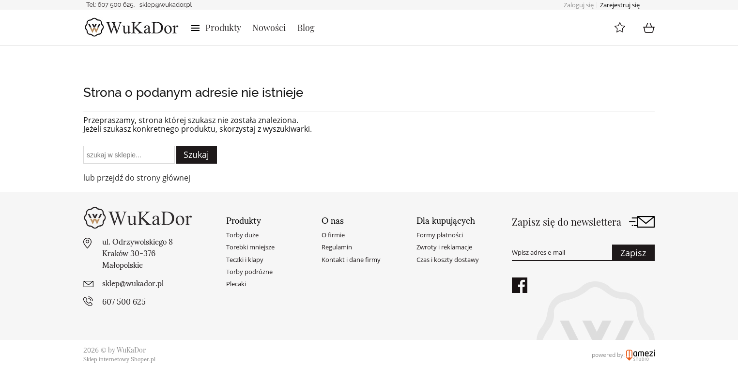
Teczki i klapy (244, 259)
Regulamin (337, 247)
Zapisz (633, 253)
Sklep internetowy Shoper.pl (119, 358)
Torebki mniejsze (250, 247)
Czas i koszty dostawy (447, 259)
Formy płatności (439, 235)
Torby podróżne (249, 271)
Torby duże (242, 235)
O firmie (333, 235)
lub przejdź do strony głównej (136, 177)
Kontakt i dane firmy (351, 259)
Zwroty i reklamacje (444, 247)
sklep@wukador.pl (165, 4)
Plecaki (236, 283)
